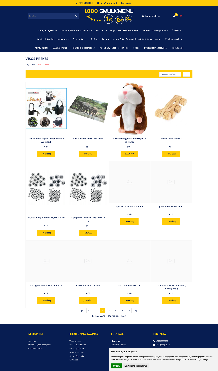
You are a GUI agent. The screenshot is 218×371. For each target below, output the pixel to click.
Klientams (117, 334)
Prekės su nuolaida (77, 344)
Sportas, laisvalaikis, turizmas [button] (51, 39)
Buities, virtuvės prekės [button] (154, 30)
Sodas (136, 47)
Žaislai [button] (175, 30)
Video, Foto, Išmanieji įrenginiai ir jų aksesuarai (136, 39)
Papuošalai (177, 47)
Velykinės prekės (173, 39)
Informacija (35, 334)
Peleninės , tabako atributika (114, 47)
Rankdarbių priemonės (83, 47)
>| (136, 310)
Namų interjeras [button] (46, 30)
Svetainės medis (76, 356)
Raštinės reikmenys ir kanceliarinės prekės (117, 30)
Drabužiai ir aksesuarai (155, 47)
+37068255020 (84, 3)
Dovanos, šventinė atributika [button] (75, 30)
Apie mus (32, 341)
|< (82, 310)
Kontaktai (126, 3)
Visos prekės (75, 341)
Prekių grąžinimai (76, 348)
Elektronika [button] (78, 39)
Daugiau (88, 153)
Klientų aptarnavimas (83, 334)
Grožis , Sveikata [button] (98, 39)
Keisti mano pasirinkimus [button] (136, 366)
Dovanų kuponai (76, 352)
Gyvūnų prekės (60, 47)
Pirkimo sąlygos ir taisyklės (39, 344)
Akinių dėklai (41, 47)
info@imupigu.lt (107, 3)
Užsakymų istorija (118, 344)
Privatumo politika (35, 348)
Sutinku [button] (116, 366)
